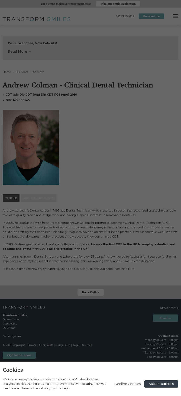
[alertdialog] (90, 379)
